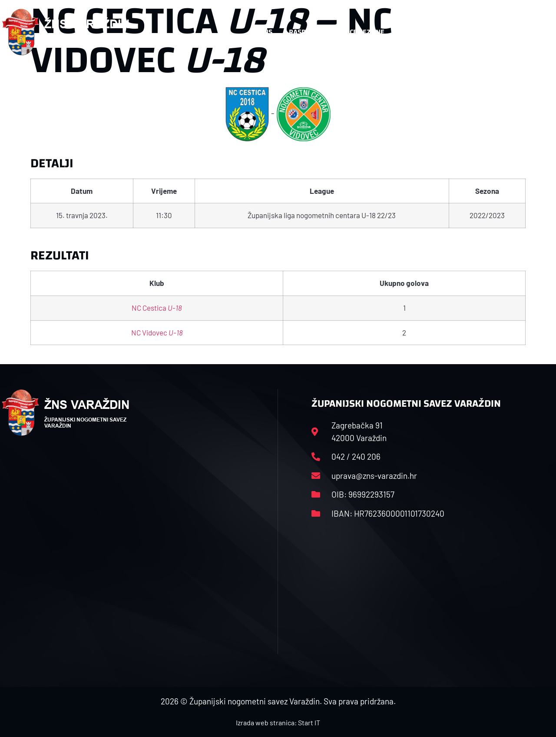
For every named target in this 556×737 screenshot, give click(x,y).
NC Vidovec (157, 332)
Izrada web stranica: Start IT (278, 722)
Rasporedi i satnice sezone (336, 32)
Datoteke (417, 32)
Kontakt (464, 32)
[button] (537, 32)
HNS (265, 32)
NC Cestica (157, 307)
